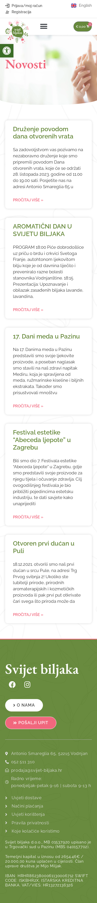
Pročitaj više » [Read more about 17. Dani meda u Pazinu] (28, 406)
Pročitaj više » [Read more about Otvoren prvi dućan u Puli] (28, 614)
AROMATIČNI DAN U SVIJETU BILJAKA (42, 230)
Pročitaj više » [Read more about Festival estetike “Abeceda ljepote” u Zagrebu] (28, 517)
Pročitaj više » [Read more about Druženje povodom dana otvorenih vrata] (28, 200)
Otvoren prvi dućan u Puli (43, 547)
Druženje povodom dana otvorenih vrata (43, 132)
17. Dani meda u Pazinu (46, 336)
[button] (44, 26)
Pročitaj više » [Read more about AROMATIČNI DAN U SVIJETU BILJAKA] (28, 309)
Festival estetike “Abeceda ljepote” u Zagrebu (42, 440)
